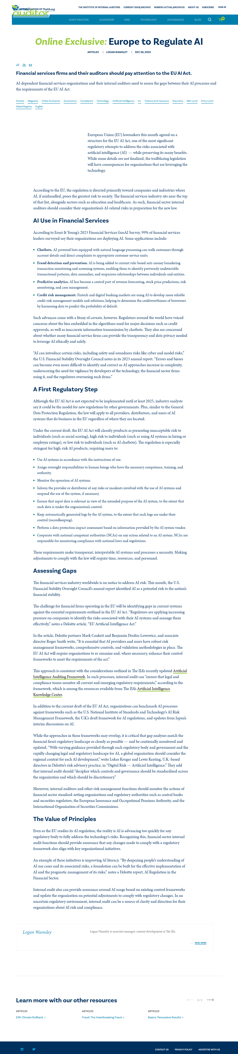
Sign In (222, 7)
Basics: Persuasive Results (167, 1008)
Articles (20, 101)
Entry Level (22, 106)
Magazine (34, 101)
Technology (148, 19)
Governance (175, 19)
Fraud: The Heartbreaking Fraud (105, 1008)
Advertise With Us (209, 1040)
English (58, 106)
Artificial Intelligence (133, 101)
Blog (198, 19)
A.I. (150, 101)
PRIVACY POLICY (183, 1040)
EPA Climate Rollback (32, 1008)
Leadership (106, 19)
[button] (198, 991)
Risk (127, 19)
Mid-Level (207, 101)
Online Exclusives (54, 101)
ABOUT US (193, 7)
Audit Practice (79, 19)
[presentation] (190, 991)
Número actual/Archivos (169, 7)
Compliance (93, 101)
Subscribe (208, 7)
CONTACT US (162, 1040)
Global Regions (42, 106)
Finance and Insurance (169, 101)
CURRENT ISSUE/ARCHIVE (137, 7)
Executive (192, 101)
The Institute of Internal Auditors (99, 7)
